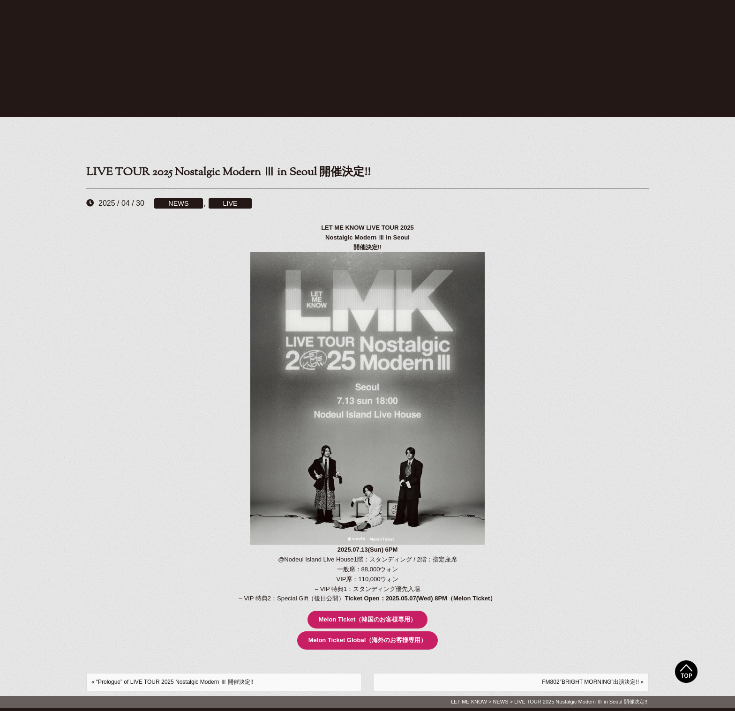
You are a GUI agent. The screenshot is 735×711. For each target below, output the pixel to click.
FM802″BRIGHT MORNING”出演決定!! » (593, 682)
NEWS (178, 203)
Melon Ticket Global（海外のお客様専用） (367, 640)
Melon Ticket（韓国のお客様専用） (368, 619)
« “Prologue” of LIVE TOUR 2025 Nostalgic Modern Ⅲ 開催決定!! (172, 682)
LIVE (230, 203)
